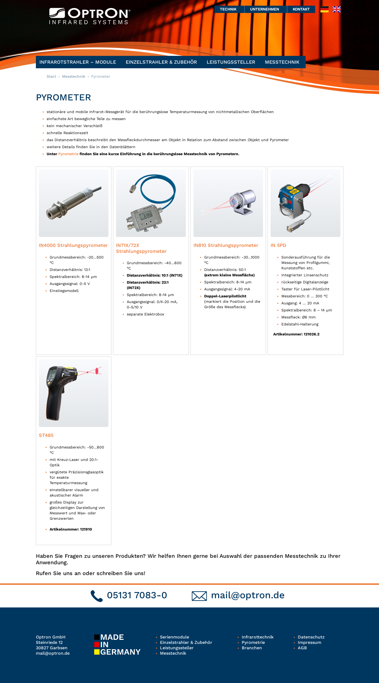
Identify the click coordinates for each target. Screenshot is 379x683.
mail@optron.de (248, 595)
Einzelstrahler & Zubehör (163, 62)
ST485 (46, 435)
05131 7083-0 (137, 595)
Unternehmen (266, 9)
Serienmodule (174, 637)
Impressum (309, 642)
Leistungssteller (232, 62)
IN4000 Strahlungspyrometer (73, 245)
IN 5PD (278, 245)
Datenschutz (311, 637)
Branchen (252, 647)
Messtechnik (283, 62)
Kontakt (301, 9)
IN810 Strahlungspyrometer (225, 245)
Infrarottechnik (258, 637)
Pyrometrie (68, 154)
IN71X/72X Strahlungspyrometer (141, 248)
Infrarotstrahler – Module (79, 62)
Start (51, 76)
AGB (302, 647)
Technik (229, 9)
